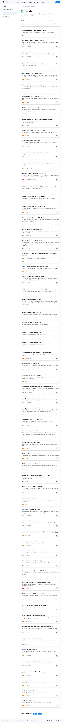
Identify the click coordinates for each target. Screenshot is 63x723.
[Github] (48, 720)
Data (38, 2)
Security (22, 720)
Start (57, 35)
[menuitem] (50, 2)
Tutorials (6, 12)
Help (43, 2)
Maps (18, 2)
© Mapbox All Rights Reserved (8, 720)
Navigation (24, 2)
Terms (15, 720)
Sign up (57, 2)
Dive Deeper (6, 11)
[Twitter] (50, 720)
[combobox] (36, 23)
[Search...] (48, 2)
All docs (23, 6)
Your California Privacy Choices (30, 720)
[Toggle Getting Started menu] (16, 9)
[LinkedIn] (52, 720)
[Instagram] (57, 720)
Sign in (53, 2)
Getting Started (8, 9)
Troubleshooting (8, 14)
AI (35, 2)
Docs (13, 2)
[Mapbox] (6, 2)
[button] (50, 2)
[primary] (35, 714)
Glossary (6, 16)
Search (31, 2)
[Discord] (59, 720)
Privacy (18, 720)
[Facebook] (55, 720)
